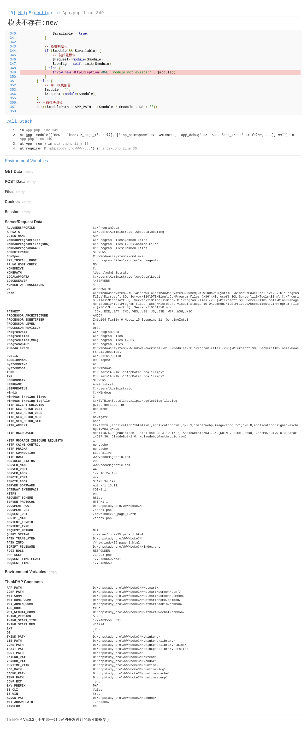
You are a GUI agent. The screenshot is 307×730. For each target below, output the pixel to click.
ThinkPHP (13, 720)
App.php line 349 (83, 13)
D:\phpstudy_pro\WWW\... (67, 148)
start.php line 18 (71, 144)
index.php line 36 (119, 148)
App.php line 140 (36, 139)
